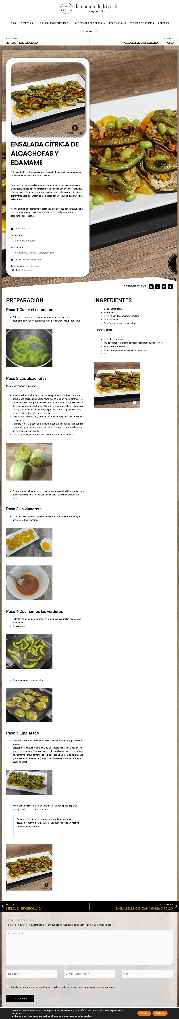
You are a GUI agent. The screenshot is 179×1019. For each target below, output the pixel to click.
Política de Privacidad (99, 1014)
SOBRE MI (163, 26)
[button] (97, 35)
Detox (41, 255)
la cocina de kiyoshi (99, 8)
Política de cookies (120, 1014)
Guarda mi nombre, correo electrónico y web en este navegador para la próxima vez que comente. (62, 984)
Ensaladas (20, 243)
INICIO (13, 26)
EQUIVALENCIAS (117, 26)
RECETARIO (27, 26)
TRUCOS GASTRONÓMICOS (54, 26)
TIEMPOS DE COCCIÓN (142, 26)
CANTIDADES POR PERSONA (90, 26)
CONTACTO (86, 35)
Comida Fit (32, 255)
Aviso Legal (82, 1014)
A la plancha (20, 255)
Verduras (29, 243)
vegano (48, 255)
